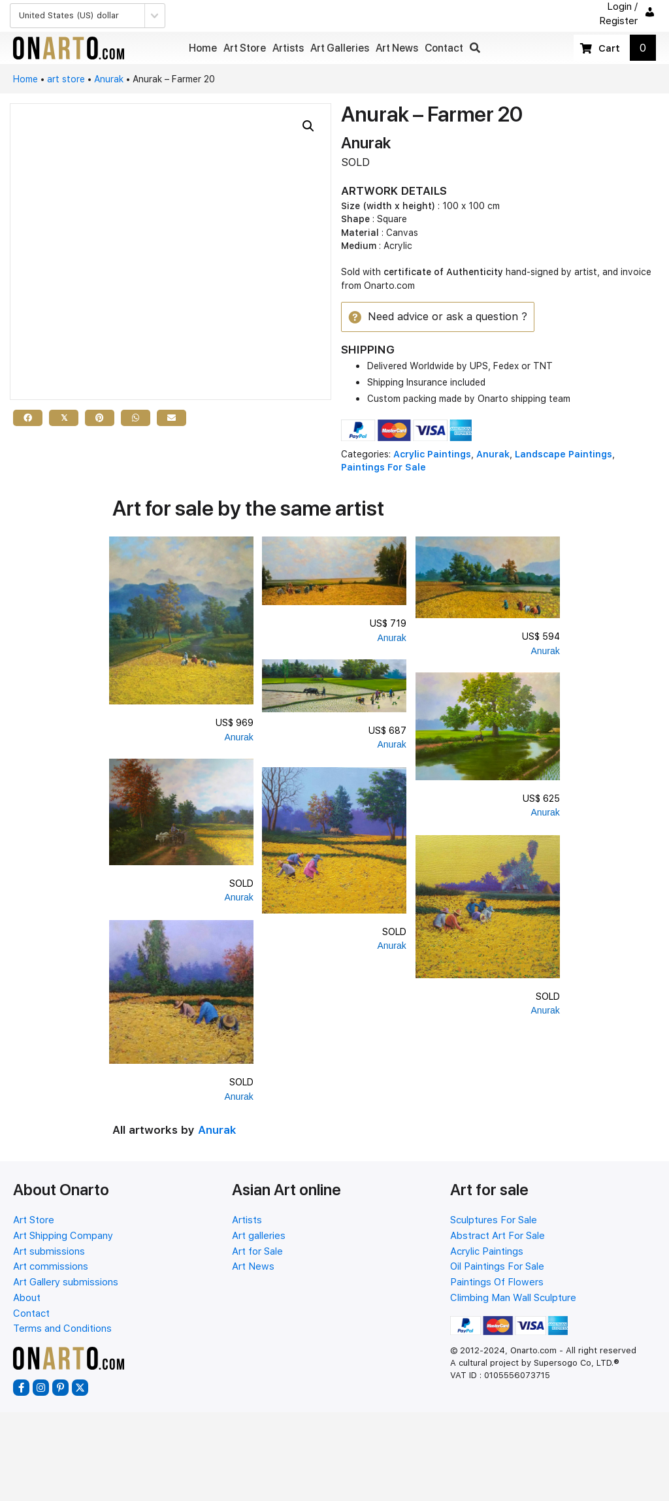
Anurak (108, 79)
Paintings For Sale (383, 468)
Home (25, 79)
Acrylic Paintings (432, 455)
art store (66, 79)
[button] (474, 48)
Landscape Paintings (563, 455)
